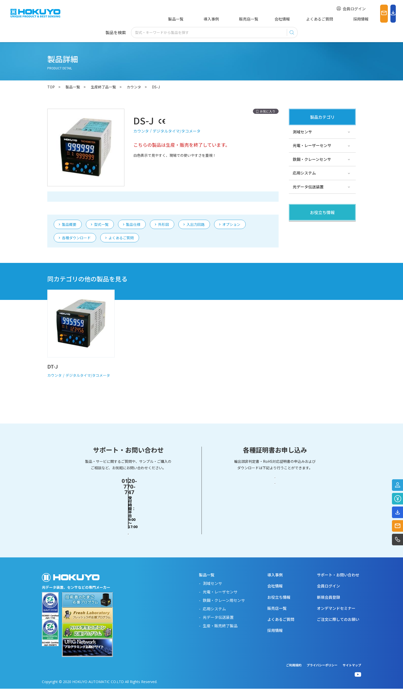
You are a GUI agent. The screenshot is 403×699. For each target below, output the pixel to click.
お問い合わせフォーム (128, 533)
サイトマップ (352, 675)
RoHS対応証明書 (275, 533)
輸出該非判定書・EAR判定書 (275, 513)
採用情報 (329, 19)
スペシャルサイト (308, 268)
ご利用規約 (293, 675)
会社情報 (262, 19)
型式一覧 (101, 201)
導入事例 (202, 19)
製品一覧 (174, 19)
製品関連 (300, 227)
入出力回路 (196, 201)
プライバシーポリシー (322, 675)
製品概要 (69, 201)
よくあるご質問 (295, 19)
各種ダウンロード (76, 214)
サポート (300, 254)
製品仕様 (133, 201)
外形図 (163, 201)
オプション (231, 201)
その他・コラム (306, 241)
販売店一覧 (232, 19)
